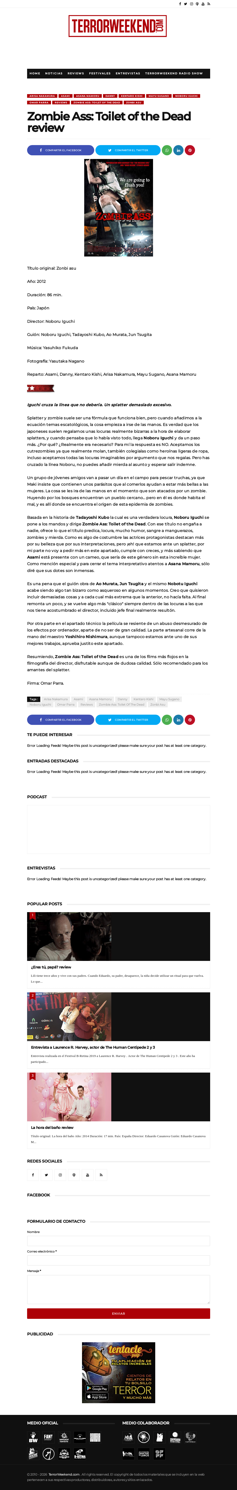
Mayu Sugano (159, 96)
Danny (110, 96)
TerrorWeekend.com (64, 1474)
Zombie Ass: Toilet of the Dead (96, 102)
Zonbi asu (133, 102)
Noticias (54, 73)
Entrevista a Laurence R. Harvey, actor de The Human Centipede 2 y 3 (93, 1047)
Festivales (100, 73)
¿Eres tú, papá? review (51, 967)
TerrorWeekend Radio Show (174, 73)
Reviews (76, 73)
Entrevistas (128, 73)
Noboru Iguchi (186, 96)
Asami (65, 96)
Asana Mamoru (87, 96)
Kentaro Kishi (132, 96)
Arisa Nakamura (42, 96)
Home (35, 73)
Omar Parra (39, 102)
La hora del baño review (52, 1127)
